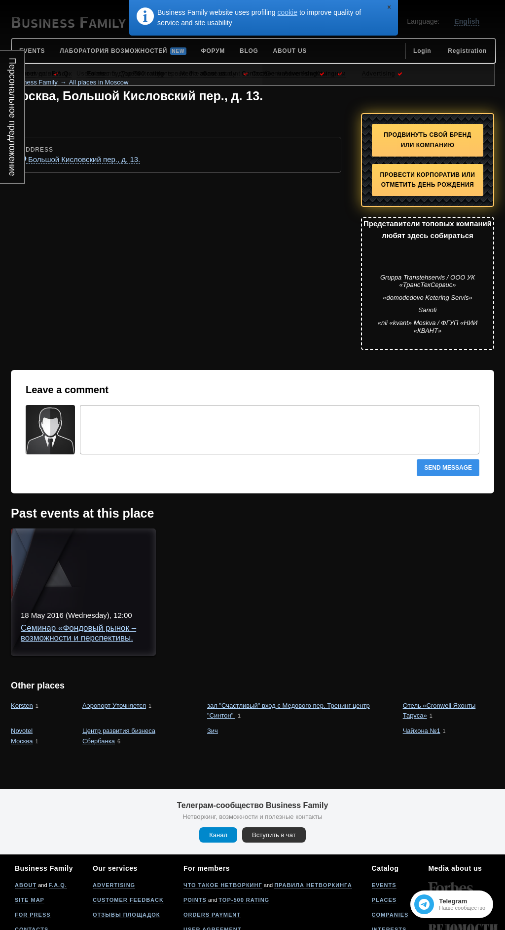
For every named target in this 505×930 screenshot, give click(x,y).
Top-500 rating (243, 846)
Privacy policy (209, 891)
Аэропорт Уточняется (114, 652)
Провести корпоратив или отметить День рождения (427, 180)
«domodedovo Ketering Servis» (427, 297)
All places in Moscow (99, 82)
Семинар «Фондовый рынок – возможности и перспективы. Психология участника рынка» (281, 549)
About (25, 832)
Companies (390, 861)
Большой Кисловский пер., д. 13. (84, 159)
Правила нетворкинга (313, 832)
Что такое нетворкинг (222, 832)
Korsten (22, 652)
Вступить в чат (274, 781)
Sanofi (428, 310)
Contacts (31, 876)
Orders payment (212, 861)
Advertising (114, 832)
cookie (287, 12)
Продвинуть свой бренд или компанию (427, 140)
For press (33, 861)
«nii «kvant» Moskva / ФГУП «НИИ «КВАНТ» (428, 326)
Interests (389, 876)
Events (384, 832)
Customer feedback (128, 846)
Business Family (34, 82)
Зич (212, 677)
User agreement (212, 876)
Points (195, 846)
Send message (448, 467)
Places (384, 846)
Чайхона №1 (421, 677)
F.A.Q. (58, 832)
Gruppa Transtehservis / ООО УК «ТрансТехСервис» (427, 281)
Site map (29, 846)
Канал (218, 781)
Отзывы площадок (126, 861)
